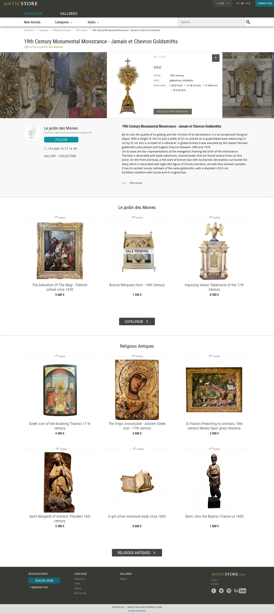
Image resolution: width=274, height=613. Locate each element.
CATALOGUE (33, 13)
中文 (248, 3)
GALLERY (50, 156)
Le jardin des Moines (61, 128)
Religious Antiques (62, 30)
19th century (81, 30)
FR (237, 3)
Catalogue (43, 30)
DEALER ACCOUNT (38, 573)
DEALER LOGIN (44, 580)
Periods (78, 587)
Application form (39, 586)
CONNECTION (264, 3)
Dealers (123, 578)
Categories (79, 578)
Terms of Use (118, 606)
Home (214, 579)
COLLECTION (67, 156)
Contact (215, 583)
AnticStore (29, 30)
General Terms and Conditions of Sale (145, 606)
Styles (77, 583)
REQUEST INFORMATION (172, 111)
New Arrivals (32, 22)
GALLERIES (68, 13)
